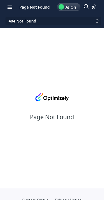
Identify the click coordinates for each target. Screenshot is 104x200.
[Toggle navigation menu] (10, 7)
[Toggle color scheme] (94, 7)
